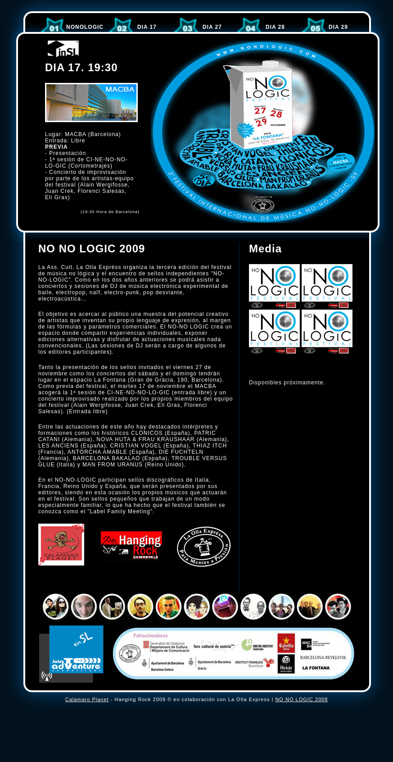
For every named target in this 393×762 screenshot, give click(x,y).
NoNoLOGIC (85, 27)
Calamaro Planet (87, 699)
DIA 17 (147, 27)
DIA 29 (338, 27)
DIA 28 (275, 27)
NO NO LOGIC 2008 (301, 699)
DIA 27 (212, 27)
